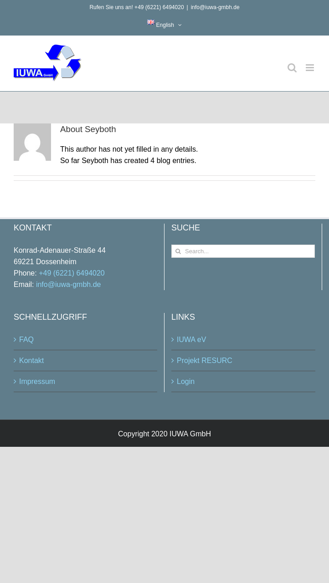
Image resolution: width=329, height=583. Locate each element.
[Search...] (243, 251)
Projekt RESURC (204, 360)
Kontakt (31, 360)
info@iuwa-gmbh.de (215, 7)
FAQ (26, 339)
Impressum (37, 381)
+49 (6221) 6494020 (72, 273)
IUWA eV (191, 339)
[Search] (178, 251)
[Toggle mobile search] (292, 67)
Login (186, 381)
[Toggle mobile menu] (310, 67)
